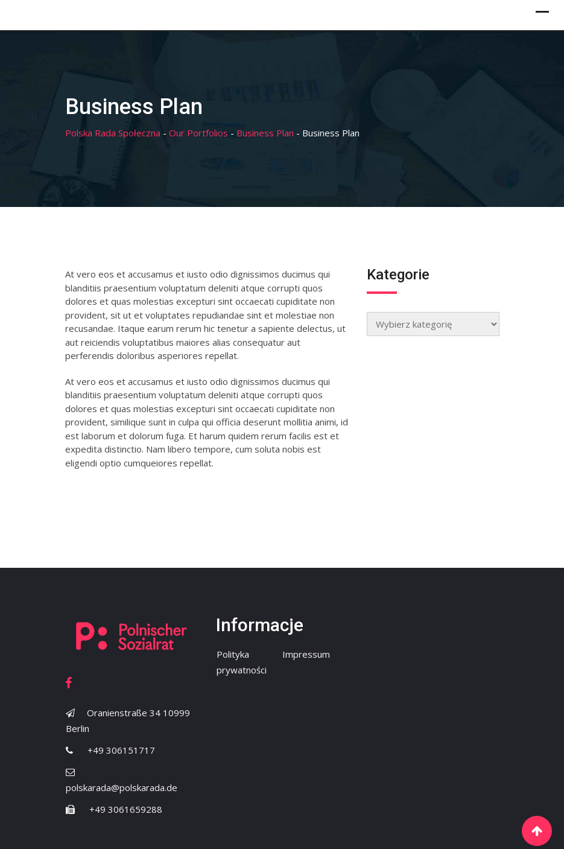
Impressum (306, 654)
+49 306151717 (121, 750)
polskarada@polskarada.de (121, 787)
